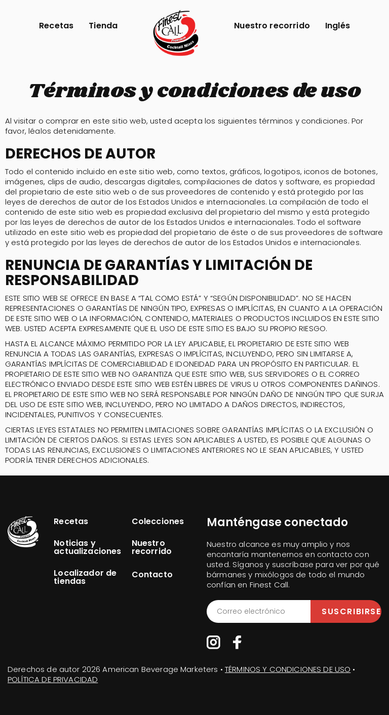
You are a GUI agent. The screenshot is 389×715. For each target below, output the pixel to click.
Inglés (337, 25)
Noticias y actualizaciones (87, 547)
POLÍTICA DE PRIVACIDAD (53, 679)
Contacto (152, 575)
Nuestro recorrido (272, 25)
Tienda (103, 25)
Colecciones (158, 522)
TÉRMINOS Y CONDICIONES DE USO (288, 669)
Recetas (56, 25)
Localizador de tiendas (85, 577)
